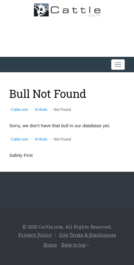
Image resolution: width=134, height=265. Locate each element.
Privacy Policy (35, 235)
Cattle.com (19, 109)
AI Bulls (41, 109)
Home (50, 245)
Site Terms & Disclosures (87, 235)
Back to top (75, 245)
